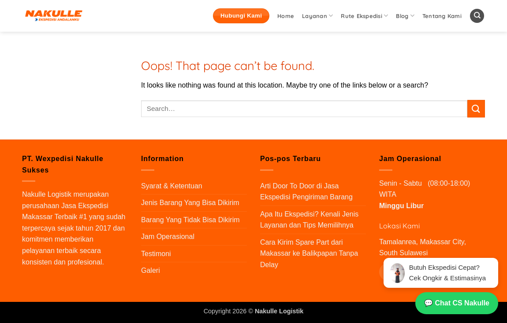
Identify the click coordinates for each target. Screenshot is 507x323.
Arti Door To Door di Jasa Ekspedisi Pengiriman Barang (306, 191)
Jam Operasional (167, 236)
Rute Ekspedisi (364, 15)
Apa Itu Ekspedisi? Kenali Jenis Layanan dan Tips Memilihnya (309, 219)
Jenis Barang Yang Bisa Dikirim (190, 202)
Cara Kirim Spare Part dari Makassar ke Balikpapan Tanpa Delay (309, 253)
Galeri (150, 270)
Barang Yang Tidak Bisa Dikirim (190, 220)
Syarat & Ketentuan (171, 186)
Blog (405, 15)
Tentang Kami (442, 15)
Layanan (317, 15)
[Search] (477, 16)
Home (285, 15)
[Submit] (476, 108)
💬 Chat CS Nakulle (456, 303)
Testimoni (156, 253)
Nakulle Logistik (46, 194)
